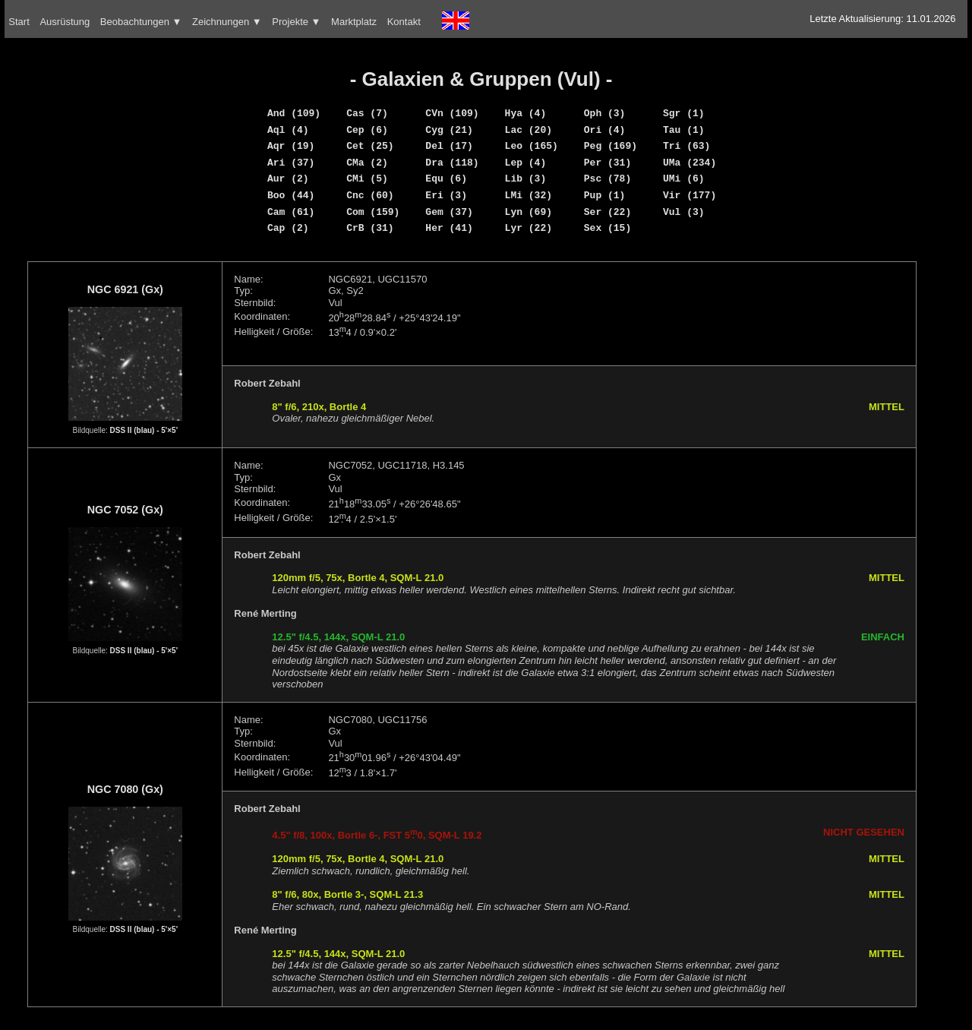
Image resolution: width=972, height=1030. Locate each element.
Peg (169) (610, 146)
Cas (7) (367, 113)
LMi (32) (528, 195)
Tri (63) (686, 146)
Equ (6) (446, 178)
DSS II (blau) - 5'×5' (144, 430)
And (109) (293, 113)
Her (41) (448, 228)
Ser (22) (607, 212)
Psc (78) (607, 178)
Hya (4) (526, 113)
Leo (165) (531, 146)
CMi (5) (367, 178)
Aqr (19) (290, 146)
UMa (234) (689, 162)
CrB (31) (369, 228)
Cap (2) (288, 228)
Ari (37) (290, 162)
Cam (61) (290, 212)
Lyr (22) (528, 228)
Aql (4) (288, 130)
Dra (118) (451, 162)
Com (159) (372, 212)
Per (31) (607, 162)
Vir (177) (689, 195)
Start (18, 21)
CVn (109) (451, 113)
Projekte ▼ (296, 21)
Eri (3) (446, 195)
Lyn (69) (528, 212)
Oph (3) (605, 113)
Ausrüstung (64, 21)
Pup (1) (605, 195)
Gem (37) (448, 212)
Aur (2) (288, 178)
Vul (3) (684, 212)
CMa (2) (367, 162)
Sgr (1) (684, 113)
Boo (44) (290, 195)
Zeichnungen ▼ (227, 21)
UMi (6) (684, 178)
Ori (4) (605, 130)
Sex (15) (607, 228)
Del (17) (448, 146)
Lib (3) (526, 178)
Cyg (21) (448, 130)
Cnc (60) (369, 195)
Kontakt (404, 21)
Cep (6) (367, 130)
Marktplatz (354, 21)
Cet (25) (369, 146)
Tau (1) (684, 130)
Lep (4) (526, 162)
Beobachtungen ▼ (141, 21)
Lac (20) (528, 130)
